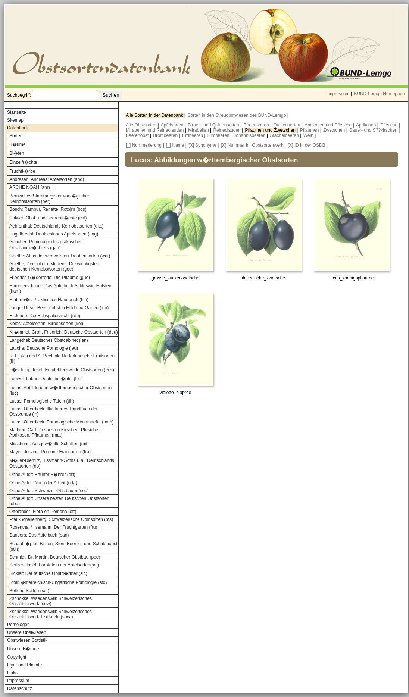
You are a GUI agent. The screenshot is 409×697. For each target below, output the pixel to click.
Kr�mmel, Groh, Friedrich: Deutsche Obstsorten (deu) (63, 332)
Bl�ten (16, 153)
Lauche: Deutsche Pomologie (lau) (43, 348)
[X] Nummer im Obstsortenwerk (252, 145)
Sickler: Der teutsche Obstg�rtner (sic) (48, 573)
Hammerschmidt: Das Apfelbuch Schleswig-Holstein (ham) (60, 288)
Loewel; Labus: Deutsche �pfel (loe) (46, 378)
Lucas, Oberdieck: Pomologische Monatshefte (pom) (61, 422)
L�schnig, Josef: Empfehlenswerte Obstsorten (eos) (61, 369)
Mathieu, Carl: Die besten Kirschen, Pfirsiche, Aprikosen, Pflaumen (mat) (54, 432)
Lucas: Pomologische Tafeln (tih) (41, 401)
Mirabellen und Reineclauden (155, 130)
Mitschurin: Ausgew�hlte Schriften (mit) (49, 443)
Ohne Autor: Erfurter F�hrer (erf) (42, 474)
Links (12, 672)
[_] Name (175, 145)
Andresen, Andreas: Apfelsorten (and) (46, 179)
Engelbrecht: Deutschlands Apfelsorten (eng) (53, 234)
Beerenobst (138, 135)
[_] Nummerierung (144, 145)
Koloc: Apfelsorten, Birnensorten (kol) (46, 323)
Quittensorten (287, 125)
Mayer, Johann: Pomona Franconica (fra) (50, 451)
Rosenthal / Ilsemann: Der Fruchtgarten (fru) (53, 527)
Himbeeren (219, 135)
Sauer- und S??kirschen (374, 130)
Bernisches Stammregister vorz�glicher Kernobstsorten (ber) (49, 198)
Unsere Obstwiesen (26, 632)
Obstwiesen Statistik (27, 640)
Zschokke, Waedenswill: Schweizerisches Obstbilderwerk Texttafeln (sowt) (50, 614)
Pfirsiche (389, 125)
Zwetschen (334, 130)
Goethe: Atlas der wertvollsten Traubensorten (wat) (59, 256)
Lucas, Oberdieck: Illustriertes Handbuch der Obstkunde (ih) (53, 411)
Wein (309, 135)
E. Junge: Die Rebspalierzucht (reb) (44, 315)
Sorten (15, 135)
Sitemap (15, 120)
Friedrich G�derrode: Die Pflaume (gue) (49, 277)
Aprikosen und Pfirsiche (329, 125)
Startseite (16, 112)
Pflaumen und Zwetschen (271, 130)
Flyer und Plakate (24, 665)
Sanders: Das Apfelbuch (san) (39, 535)
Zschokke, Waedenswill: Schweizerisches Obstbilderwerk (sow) (50, 601)
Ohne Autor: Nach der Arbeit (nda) (43, 482)
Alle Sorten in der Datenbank (155, 115)
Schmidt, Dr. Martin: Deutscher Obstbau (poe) (54, 557)
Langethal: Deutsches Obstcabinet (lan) (48, 340)
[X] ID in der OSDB (306, 145)
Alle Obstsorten (141, 125)
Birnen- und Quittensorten (214, 125)
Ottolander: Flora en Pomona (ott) (42, 511)
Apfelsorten (173, 125)
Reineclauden (227, 130)
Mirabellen (199, 130)
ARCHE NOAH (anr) (29, 187)
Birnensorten (257, 125)
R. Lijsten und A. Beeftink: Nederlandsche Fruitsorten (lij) (62, 358)
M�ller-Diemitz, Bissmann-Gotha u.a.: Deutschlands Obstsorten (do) (61, 463)
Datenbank (18, 128)
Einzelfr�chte (23, 162)
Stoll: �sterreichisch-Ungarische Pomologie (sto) (58, 582)
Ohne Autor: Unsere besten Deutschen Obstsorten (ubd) (59, 501)
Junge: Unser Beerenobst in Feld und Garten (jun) (59, 307)
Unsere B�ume (23, 648)
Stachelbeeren (285, 135)
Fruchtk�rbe (22, 171)
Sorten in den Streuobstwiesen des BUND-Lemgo (237, 115)
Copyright (16, 657)
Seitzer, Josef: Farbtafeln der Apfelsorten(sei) (54, 565)
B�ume (17, 144)
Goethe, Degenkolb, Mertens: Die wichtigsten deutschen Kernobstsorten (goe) (54, 266)
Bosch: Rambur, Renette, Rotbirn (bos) (48, 209)
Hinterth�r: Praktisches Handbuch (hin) (48, 299)
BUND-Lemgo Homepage (379, 93)
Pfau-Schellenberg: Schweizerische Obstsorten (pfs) (61, 519)
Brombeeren (166, 135)
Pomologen (18, 624)
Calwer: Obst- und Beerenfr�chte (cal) (48, 218)
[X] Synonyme (202, 145)
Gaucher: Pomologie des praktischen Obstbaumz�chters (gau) (46, 244)
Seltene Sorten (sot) (29, 590)
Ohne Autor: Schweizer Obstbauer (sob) (49, 490)
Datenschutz (19, 688)
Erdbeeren (193, 135)
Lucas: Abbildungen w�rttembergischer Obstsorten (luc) (60, 390)
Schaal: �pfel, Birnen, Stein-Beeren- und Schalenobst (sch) (63, 546)
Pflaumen (310, 130)
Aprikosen (366, 125)
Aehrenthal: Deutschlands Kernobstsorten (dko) (56, 226)
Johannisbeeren (250, 135)
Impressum (338, 93)
